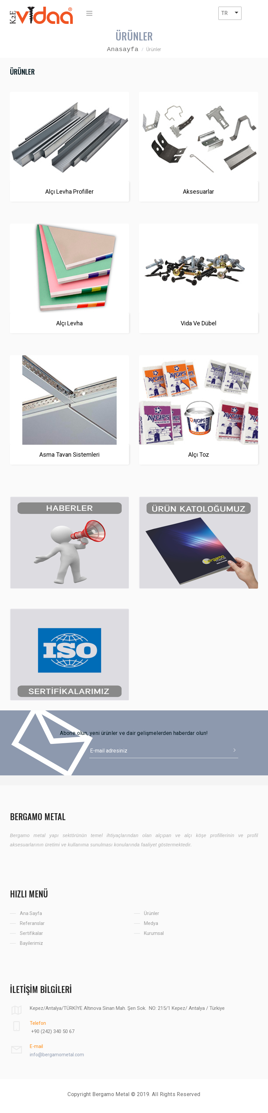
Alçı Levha (69, 323)
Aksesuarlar (198, 191)
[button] (230, 13)
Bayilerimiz (31, 943)
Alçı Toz (198, 454)
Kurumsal (154, 933)
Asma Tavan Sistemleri (69, 454)
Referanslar (32, 923)
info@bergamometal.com (57, 1054)
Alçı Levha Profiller (69, 191)
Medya (151, 923)
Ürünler (151, 913)
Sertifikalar (31, 933)
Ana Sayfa (31, 913)
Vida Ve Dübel (198, 323)
